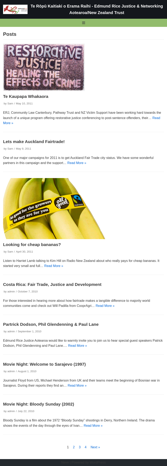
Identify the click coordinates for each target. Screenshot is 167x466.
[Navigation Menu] (83, 23)
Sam (10, 103)
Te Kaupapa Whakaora (25, 96)
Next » (95, 447)
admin (11, 291)
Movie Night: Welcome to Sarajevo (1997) (44, 364)
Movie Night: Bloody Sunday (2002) (38, 404)
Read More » (76, 163)
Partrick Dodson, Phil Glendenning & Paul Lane (51, 324)
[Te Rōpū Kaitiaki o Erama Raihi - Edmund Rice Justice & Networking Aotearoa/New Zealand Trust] (83, 9)
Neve (65, 462)
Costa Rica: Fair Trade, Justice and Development (52, 284)
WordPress (98, 462)
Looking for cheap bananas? (32, 244)
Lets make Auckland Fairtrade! (34, 141)
